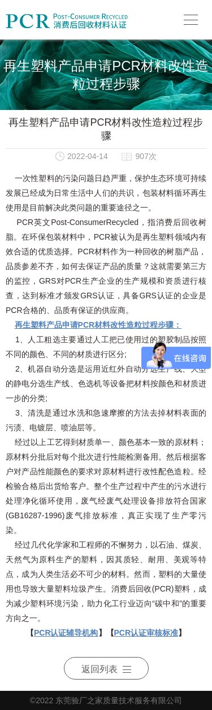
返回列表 (106, 669)
